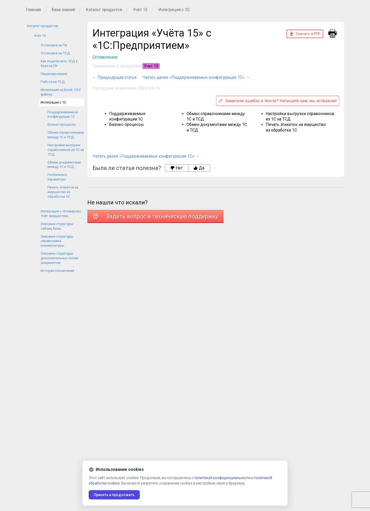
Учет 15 (151, 66)
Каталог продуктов (104, 9)
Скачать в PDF (305, 33)
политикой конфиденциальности (222, 478)
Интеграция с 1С (174, 9)
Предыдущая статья (117, 77)
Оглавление (105, 57)
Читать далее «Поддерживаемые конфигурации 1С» (193, 77)
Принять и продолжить (114, 495)
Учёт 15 (140, 9)
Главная (33, 9)
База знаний (63, 9)
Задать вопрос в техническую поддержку (155, 216)
